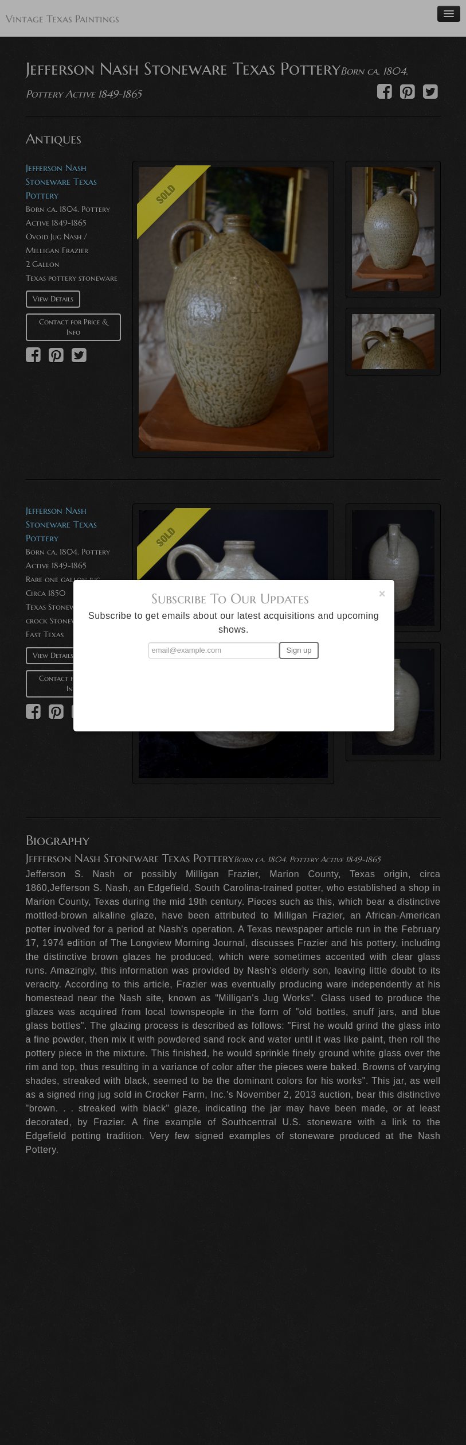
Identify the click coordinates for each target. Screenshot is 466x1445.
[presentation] (234, 690)
